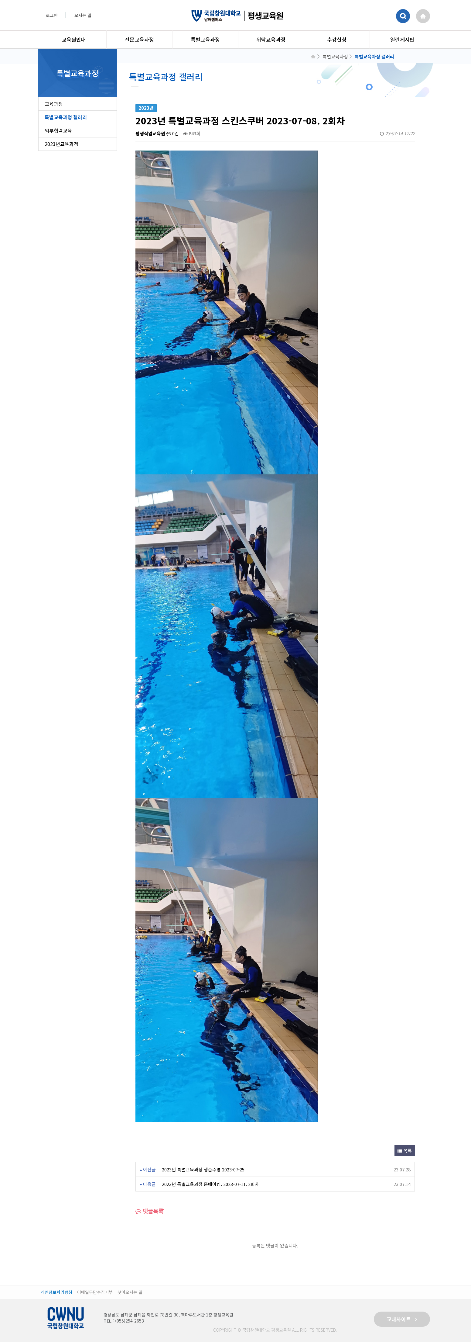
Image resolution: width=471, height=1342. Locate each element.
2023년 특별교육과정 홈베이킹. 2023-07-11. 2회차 (210, 1184)
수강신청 (336, 39)
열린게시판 (402, 39)
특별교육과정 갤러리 (66, 117)
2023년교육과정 (61, 143)
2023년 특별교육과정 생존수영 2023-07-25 (203, 1169)
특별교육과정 (205, 39)
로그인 (52, 15)
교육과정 (54, 103)
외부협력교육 (58, 130)
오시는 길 (82, 15)
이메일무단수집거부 (95, 1292)
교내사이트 (402, 1319)
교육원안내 (74, 39)
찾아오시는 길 (130, 1292)
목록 (405, 1150)
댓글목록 (149, 1211)
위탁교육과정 (270, 39)
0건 (172, 133)
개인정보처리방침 (56, 1292)
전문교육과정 (139, 39)
